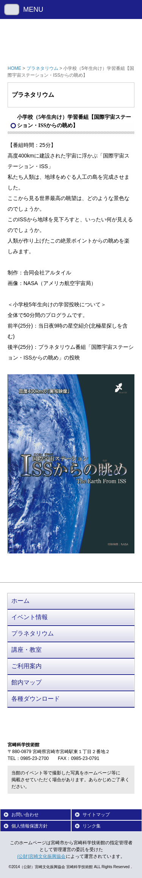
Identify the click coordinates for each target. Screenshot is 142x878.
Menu (11, 9)
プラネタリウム (42, 68)
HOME (14, 68)
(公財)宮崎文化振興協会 (41, 856)
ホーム (20, 600)
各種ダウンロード (35, 698)
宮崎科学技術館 (71, 40)
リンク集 (92, 826)
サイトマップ (96, 814)
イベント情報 (29, 617)
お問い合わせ (25, 814)
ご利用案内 (26, 666)
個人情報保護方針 (29, 826)
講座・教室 (26, 649)
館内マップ (26, 682)
